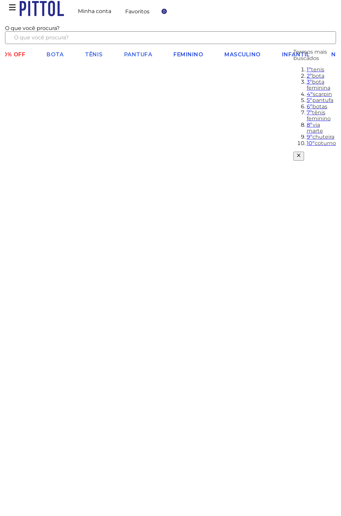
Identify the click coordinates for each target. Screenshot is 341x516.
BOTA (55, 54)
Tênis (94, 54)
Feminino (188, 54)
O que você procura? (32, 28)
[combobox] (170, 34)
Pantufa (138, 54)
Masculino (242, 54)
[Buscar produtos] (325, 37)
